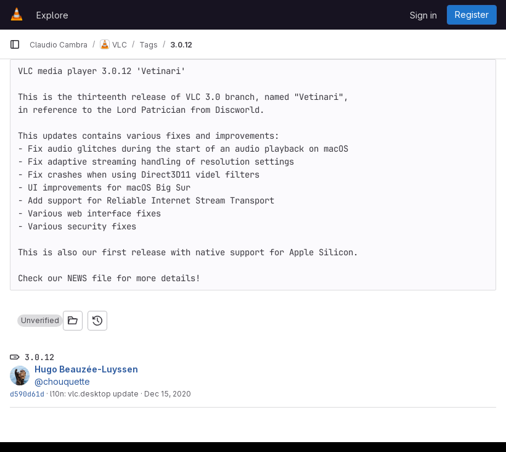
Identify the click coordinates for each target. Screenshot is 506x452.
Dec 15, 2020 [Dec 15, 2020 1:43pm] (167, 393)
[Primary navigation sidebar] (15, 44)
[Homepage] (17, 15)
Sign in (423, 15)
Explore (52, 15)
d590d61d (27, 393)
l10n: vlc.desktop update (94, 393)
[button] (40, 320)
